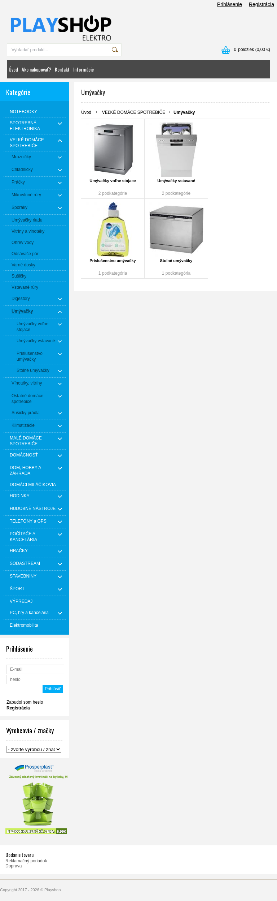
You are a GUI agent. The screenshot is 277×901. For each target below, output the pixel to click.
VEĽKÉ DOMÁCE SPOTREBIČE (133, 112)
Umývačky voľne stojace (112, 181)
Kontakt (62, 69)
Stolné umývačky (176, 260)
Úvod (13, 69)
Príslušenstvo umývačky (112, 260)
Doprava (13, 865)
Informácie (83, 69)
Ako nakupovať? (36, 69)
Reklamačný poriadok (26, 860)
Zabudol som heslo (24, 702)
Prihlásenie (229, 4)
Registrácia (261, 4)
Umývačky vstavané (176, 181)
